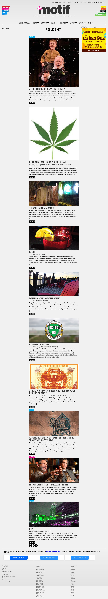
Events (72, 23)
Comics (81, 23)
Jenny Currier (40, 575)
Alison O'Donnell (40, 568)
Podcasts (62, 23)
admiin (38, 566)
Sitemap (4, 577)
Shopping (73, 589)
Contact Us (5, 574)
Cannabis (101, 13)
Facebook (94, 2)
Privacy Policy (6, 581)
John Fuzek (39, 578)
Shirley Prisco (40, 592)
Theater (6, 9)
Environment (100, 14)
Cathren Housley (40, 571)
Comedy (73, 569)
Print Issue (84, 2)
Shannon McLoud (40, 590)
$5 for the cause (18, 557)
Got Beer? (33, 180)
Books (72, 566)
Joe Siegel (39, 577)
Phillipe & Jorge (40, 587)
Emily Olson (39, 572)
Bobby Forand (40, 569)
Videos (53, 23)
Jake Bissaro (39, 574)
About (3, 570)
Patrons (68, 2)
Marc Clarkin (39, 583)
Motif (54, 10)
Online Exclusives (24, 23)
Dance (72, 572)
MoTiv (72, 595)
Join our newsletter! (58, 2)
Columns (44, 23)
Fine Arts (6, 7)
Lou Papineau (39, 581)
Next (36, 545)
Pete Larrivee (40, 586)
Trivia (72, 593)
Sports (72, 590)
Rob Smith (39, 589)
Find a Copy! (75, 2)
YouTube (102, 2)
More (89, 23)
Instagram (98, 2)
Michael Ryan (39, 584)
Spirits (102, 11)
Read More (32, 103)
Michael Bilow (40, 596)
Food (103, 7)
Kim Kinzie (39, 580)
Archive (90, 2)
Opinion (5, 11)
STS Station (39, 593)
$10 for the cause (49, 557)
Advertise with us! (7, 571)
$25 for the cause (80, 557)
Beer (103, 9)
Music (5, 12)
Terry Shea (39, 595)
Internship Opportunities (8, 576)
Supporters (5, 579)
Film (72, 577)
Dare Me (73, 574)
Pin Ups (73, 587)
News (5, 14)
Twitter (96, 2)
